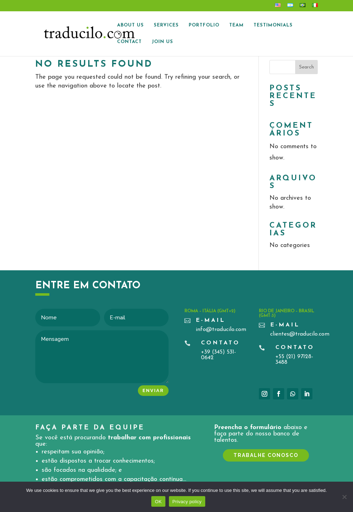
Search (306, 67)
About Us (130, 25)
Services (166, 25)
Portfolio (204, 25)
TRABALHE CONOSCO (265, 455)
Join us (162, 42)
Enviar (153, 390)
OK (158, 501)
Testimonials (273, 25)
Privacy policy (187, 501)
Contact (129, 42)
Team (236, 25)
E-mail (210, 320)
